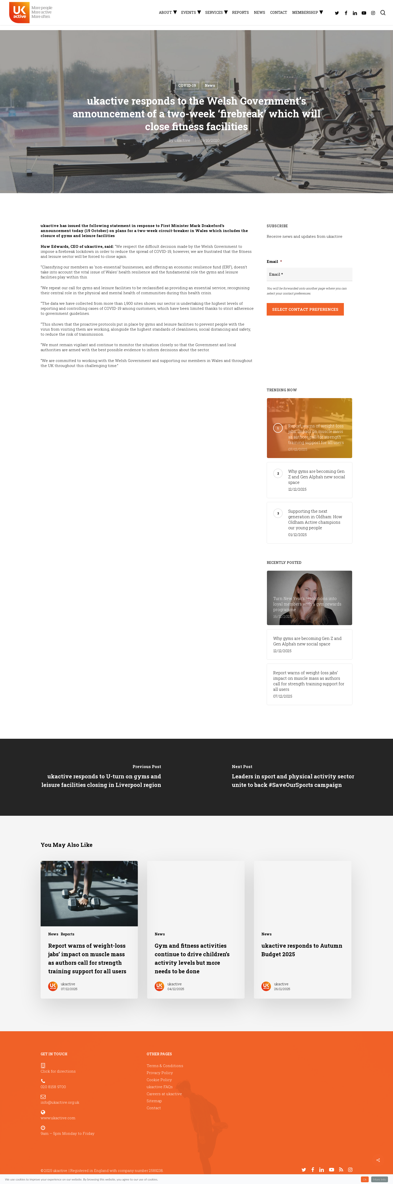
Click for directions (58, 1071)
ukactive (182, 140)
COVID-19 (187, 85)
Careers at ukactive (164, 1093)
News (210, 85)
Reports (67, 934)
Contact (154, 1107)
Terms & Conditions (165, 1065)
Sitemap (154, 1100)
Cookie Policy (159, 1079)
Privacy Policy (160, 1072)
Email (274, 261)
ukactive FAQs (160, 1086)
